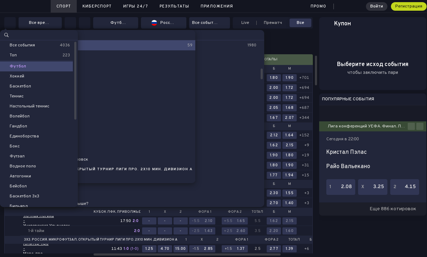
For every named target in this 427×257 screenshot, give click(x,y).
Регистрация (408, 6)
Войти (376, 6)
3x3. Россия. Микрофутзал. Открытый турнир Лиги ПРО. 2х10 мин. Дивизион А (100, 240)
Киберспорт (97, 6)
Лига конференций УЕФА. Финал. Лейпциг (368, 126)
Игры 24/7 (135, 6)
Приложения (217, 6)
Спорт (63, 6)
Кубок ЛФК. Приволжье (117, 212)
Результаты (174, 6)
